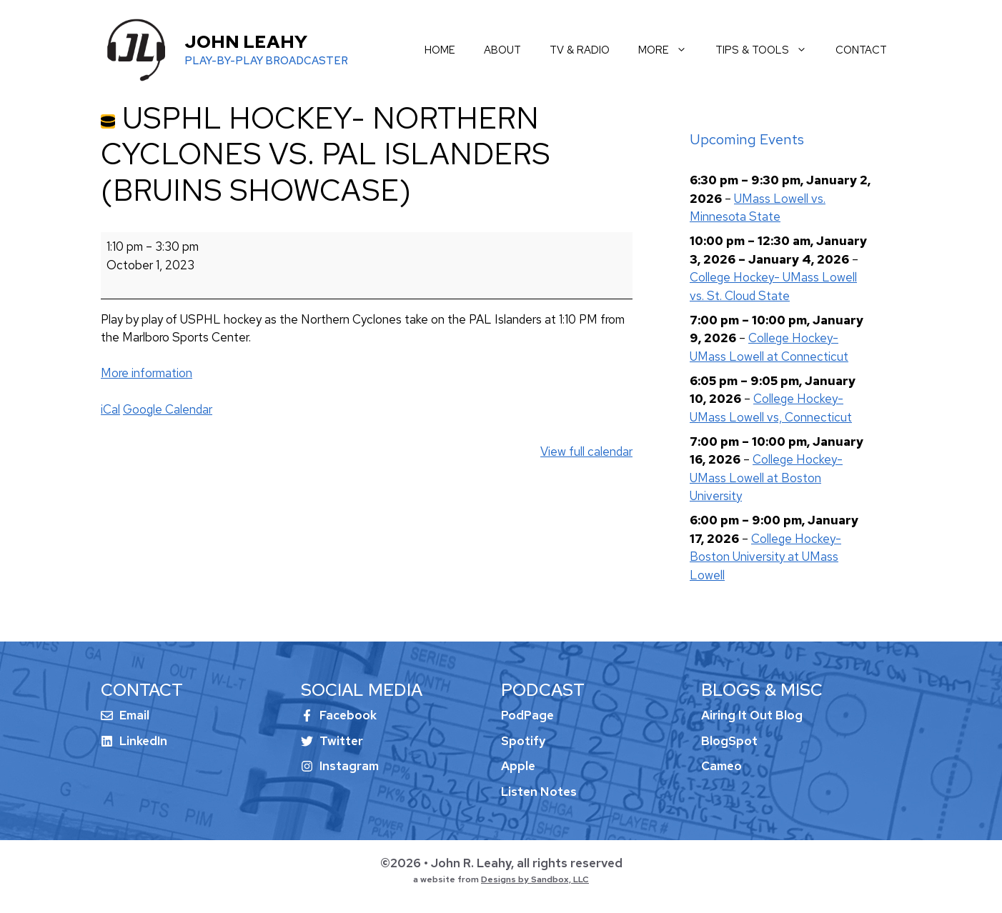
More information (146, 373)
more (669, 50)
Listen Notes (539, 791)
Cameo (721, 766)
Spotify (523, 741)
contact (861, 50)
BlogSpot (729, 741)
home (440, 50)
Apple (518, 766)
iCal (110, 409)
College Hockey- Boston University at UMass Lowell (765, 557)
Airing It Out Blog (752, 715)
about (502, 50)
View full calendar (586, 451)
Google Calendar (167, 409)
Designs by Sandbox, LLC (535, 879)
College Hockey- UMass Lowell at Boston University (766, 477)
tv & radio (580, 50)
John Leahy (245, 42)
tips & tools (768, 50)
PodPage (527, 715)
